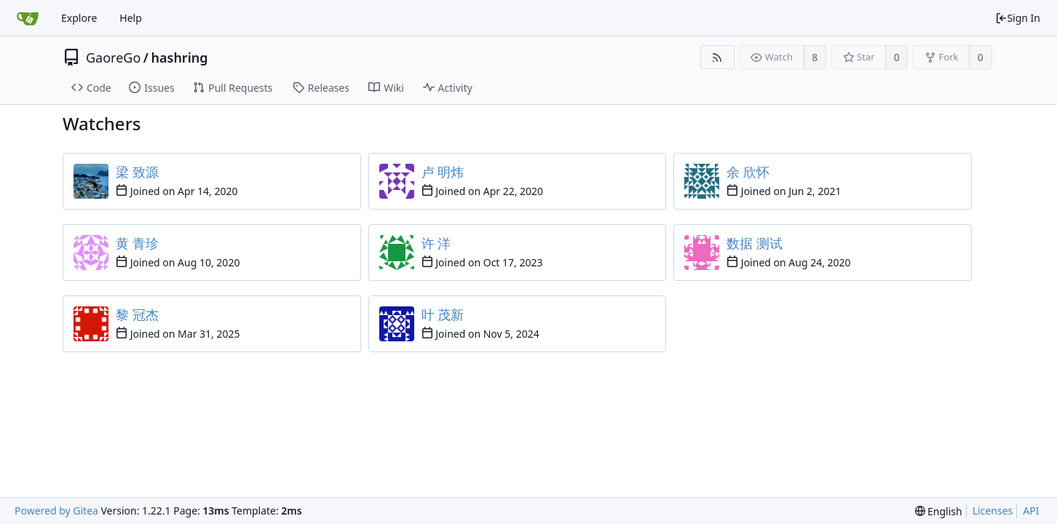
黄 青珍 (137, 243)
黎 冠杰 (137, 314)
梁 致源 (137, 171)
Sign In (1017, 18)
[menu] (938, 511)
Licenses (993, 510)
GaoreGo (113, 57)
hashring (179, 57)
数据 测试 (755, 243)
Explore (79, 18)
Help (130, 18)
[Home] (27, 18)
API (1031, 510)
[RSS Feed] (717, 57)
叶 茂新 (442, 314)
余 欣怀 (748, 171)
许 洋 (436, 243)
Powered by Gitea (56, 510)
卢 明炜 (442, 171)
